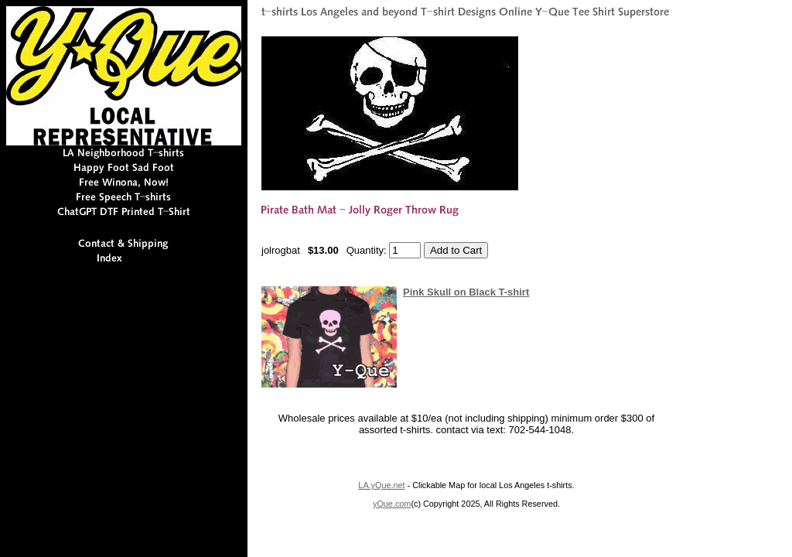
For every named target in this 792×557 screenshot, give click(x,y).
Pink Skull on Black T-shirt (466, 292)
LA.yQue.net (381, 485)
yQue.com (392, 503)
